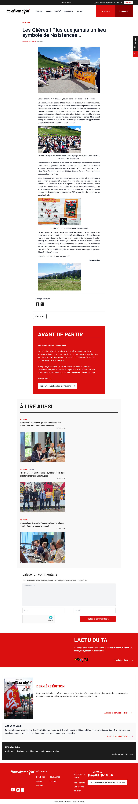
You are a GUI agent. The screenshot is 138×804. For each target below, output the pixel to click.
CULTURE (80, 11)
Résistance (40, 316)
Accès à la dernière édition (118, 713)
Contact (77, 791)
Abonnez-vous (79, 783)
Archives (118, 2)
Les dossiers (106, 11)
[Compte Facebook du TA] (22, 790)
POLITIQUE (39, 11)
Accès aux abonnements (120, 736)
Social (31, 469)
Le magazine (123, 11)
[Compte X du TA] (18, 790)
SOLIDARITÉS (68, 11)
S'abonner (128, 2)
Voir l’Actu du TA (123, 660)
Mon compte (99, 2)
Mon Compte (79, 787)
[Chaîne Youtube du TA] (13, 790)
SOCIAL (48, 11)
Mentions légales (78, 801)
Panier (109, 2)
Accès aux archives (122, 754)
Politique (26, 22)
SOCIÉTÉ (58, 11)
